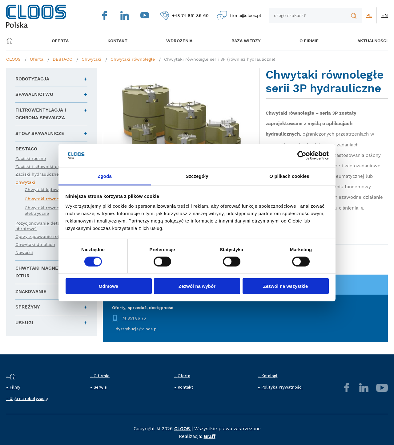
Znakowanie (30, 291)
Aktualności (363, 40)
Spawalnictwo (34, 94)
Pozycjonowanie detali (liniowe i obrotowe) (49, 226)
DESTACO (62, 59)
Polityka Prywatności (282, 387)
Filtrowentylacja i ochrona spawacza (40, 114)
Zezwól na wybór (197, 286)
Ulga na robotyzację (29, 398)
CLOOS (13, 59)
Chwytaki (91, 59)
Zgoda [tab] (105, 176)
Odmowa (108, 286)
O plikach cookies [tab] (289, 176)
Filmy (15, 387)
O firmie (302, 40)
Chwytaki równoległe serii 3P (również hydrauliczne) (219, 59)
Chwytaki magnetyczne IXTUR (45, 272)
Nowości (24, 252)
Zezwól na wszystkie (285, 286)
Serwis (100, 387)
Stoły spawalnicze (39, 133)
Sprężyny (27, 307)
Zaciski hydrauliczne (37, 174)
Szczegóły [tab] (197, 176)
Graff (209, 436)
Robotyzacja (32, 79)
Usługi (24, 322)
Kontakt (185, 387)
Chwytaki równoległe (133, 59)
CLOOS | (183, 428)
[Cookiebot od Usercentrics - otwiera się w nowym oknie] (302, 155)
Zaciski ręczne (30, 158)
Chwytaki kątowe (43, 189)
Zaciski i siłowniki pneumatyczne (50, 166)
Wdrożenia (175, 40)
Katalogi (269, 376)
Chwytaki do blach (35, 244)
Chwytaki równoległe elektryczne (47, 210)
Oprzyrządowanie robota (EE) (46, 236)
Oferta (62, 40)
